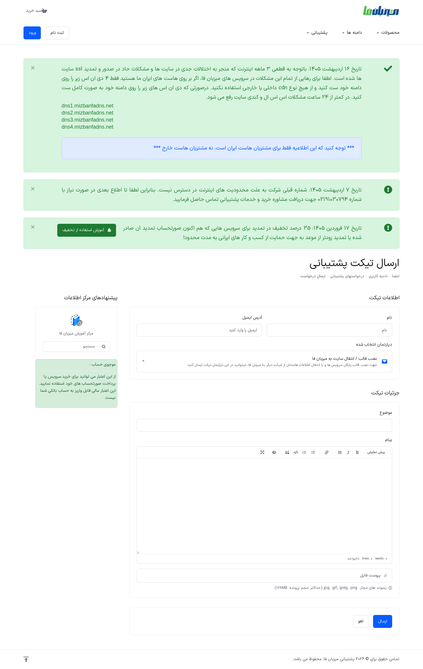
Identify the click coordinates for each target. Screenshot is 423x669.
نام (389, 318)
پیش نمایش (376, 452)
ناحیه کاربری (378, 276)
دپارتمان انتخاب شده (374, 345)
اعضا (396, 276)
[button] (264, 576)
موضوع (386, 413)
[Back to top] (26, 659)
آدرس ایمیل (252, 318)
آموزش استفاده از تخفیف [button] (86, 230)
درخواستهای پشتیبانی (347, 276)
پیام (388, 440)
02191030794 (333, 200)
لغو (360, 621)
